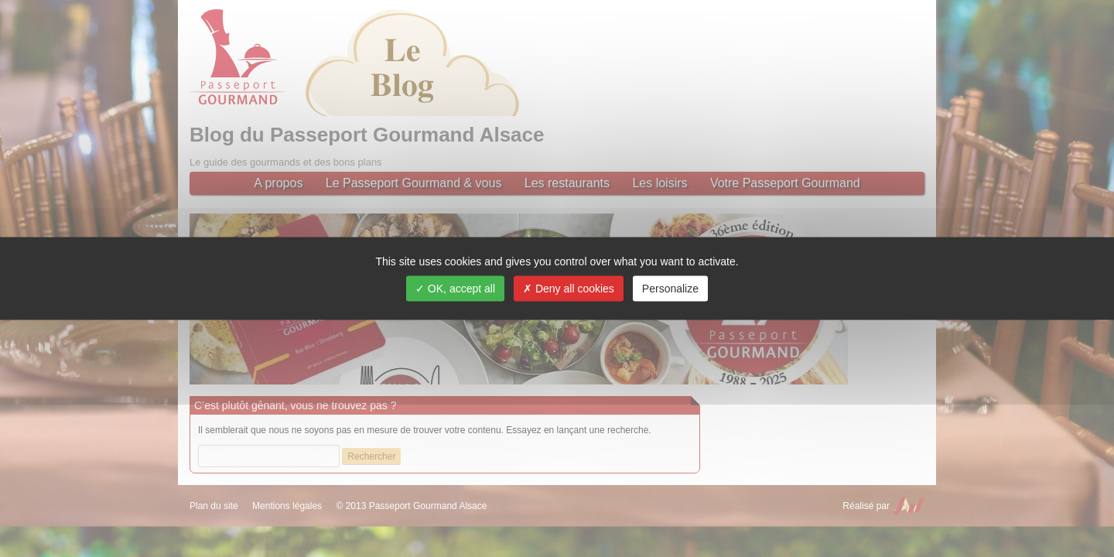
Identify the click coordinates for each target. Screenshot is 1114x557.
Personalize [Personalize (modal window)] (670, 288)
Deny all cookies (568, 288)
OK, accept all (455, 288)
